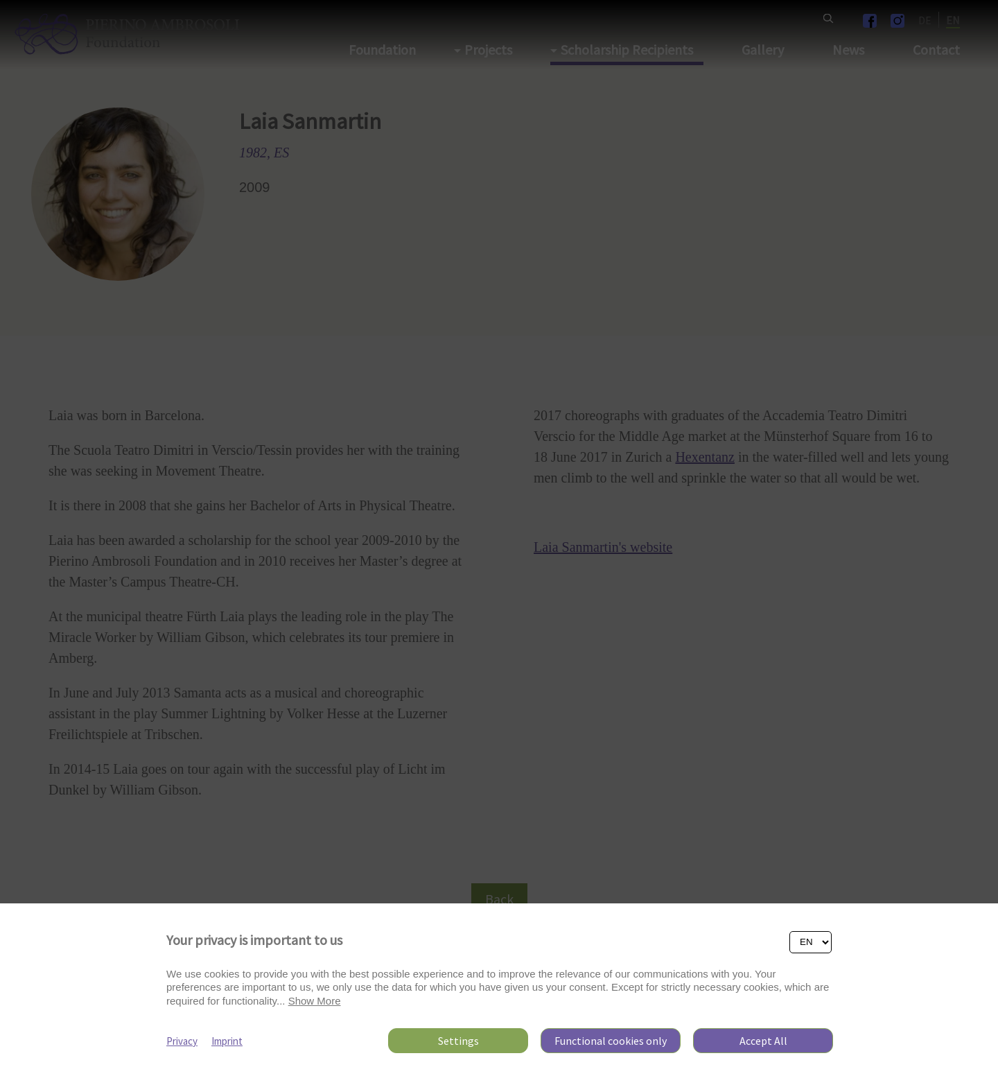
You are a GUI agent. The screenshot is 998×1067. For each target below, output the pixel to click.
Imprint (227, 1041)
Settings (458, 1041)
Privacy (182, 1041)
